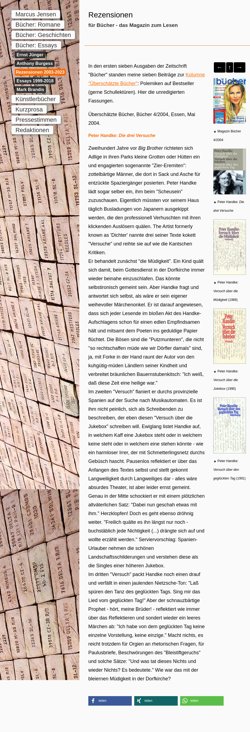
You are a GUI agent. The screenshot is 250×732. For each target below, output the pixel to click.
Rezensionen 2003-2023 (40, 72)
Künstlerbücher (35, 99)
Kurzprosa (29, 109)
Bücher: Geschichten (43, 35)
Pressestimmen (36, 119)
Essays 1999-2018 (35, 81)
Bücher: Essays (36, 45)
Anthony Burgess (35, 63)
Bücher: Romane (37, 24)
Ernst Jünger (30, 54)
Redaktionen (32, 130)
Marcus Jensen (35, 14)
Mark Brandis (30, 89)
